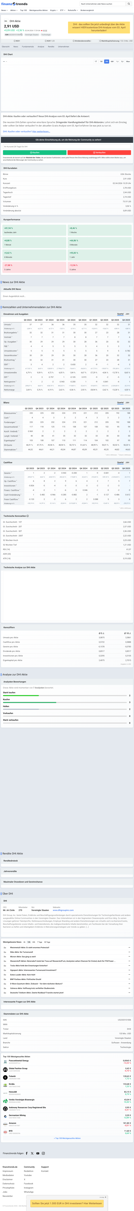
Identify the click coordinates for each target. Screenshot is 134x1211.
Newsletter (8, 1196)
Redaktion (28, 1171)
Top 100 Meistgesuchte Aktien (68, 1138)
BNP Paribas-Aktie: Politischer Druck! (25, 979)
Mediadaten (8, 1175)
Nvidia (12, 1084)
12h (28, 942)
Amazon (12, 1123)
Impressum (8, 1171)
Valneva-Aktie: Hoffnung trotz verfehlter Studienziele (32, 988)
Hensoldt (13, 1092)
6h (24, 942)
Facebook (28, 1183)
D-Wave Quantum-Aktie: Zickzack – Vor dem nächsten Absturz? (36, 983)
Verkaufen (100, 152)
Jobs (5, 1192)
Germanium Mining (17, 1115)
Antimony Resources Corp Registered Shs (27, 1108)
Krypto (53, 10)
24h (33, 942)
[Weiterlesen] (129, 947)
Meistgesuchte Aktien (38, 10)
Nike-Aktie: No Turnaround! (21, 952)
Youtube (28, 1175)
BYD (11, 1131)
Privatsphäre (8, 1187)
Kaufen (36, 152)
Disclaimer (8, 1179)
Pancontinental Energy (19, 1061)
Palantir (12, 1076)
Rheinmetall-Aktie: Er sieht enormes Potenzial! (29, 947)
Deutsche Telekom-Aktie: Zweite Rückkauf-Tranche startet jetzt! (37, 992)
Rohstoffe (72, 10)
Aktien (13, 10)
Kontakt (44, 1171)
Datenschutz (8, 1183)
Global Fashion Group (18, 1068)
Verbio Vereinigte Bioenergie (21, 1100)
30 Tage (47, 942)
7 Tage (39, 942)
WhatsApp (29, 1192)
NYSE (45, 30)
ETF (61, 10)
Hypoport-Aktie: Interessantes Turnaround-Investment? (33, 970)
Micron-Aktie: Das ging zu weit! (23, 956)
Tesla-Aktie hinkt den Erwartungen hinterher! (29, 965)
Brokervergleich (87, 10)
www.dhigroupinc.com (63, 910)
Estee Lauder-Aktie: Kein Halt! (22, 974)
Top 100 (23, 10)
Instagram (28, 1187)
